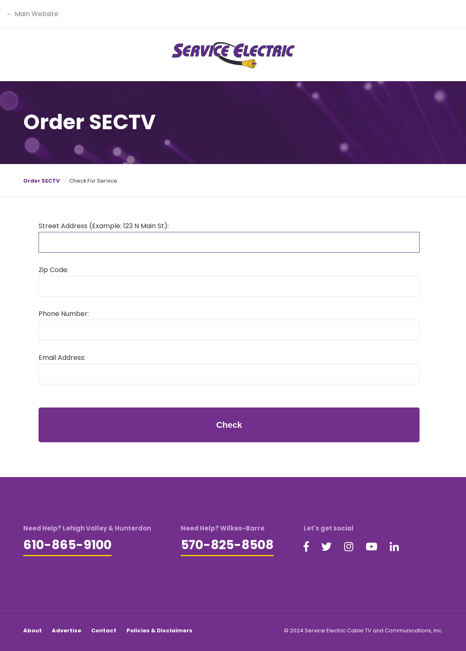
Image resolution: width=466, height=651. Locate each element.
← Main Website (32, 14)
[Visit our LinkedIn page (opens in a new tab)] (394, 547)
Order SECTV (41, 180)
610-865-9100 (67, 545)
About (32, 630)
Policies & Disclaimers (159, 630)
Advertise (66, 630)
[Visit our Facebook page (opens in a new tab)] (306, 547)
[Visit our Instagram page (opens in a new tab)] (348, 547)
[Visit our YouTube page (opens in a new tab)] (371, 547)
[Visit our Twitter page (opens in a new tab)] (326, 547)
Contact (103, 630)
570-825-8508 (227, 545)
